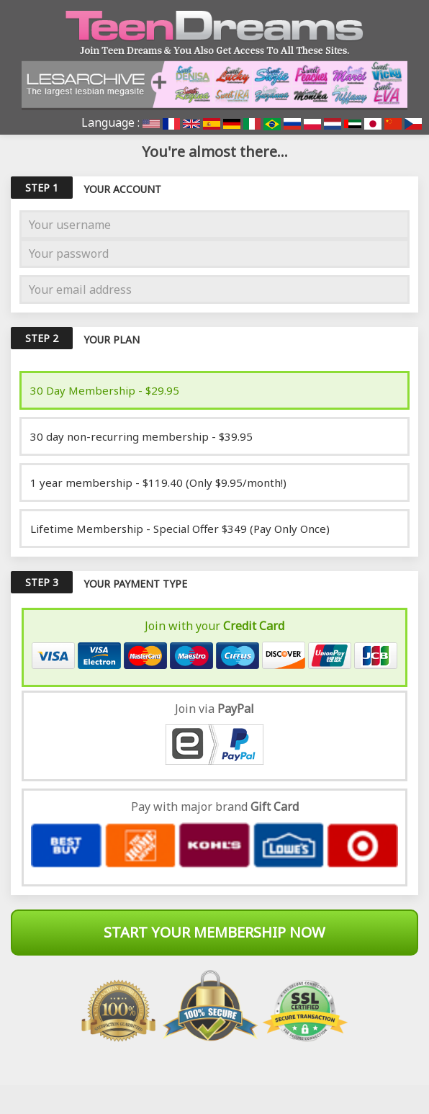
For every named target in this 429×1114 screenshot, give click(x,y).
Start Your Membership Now (214, 932)
